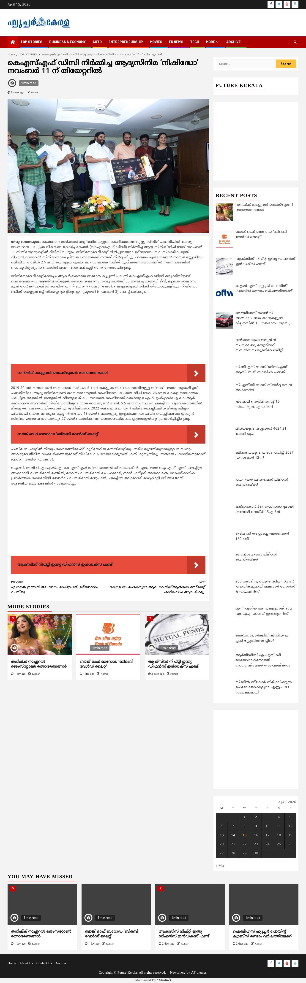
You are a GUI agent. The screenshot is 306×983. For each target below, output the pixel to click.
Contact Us (44, 963)
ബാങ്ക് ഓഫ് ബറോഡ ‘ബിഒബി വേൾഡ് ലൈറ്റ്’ (106, 664)
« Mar (220, 866)
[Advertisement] (108, 330)
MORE (210, 42)
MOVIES (156, 42)
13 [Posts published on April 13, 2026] (222, 835)
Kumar (34, 93)
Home (12, 963)
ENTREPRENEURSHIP (126, 42)
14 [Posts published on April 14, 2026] (233, 835)
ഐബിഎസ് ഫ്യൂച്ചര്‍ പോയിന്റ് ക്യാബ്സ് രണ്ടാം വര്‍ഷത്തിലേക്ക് (262, 934)
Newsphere (177, 973)
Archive (233, 42)
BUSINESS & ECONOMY (67, 42)
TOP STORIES (31, 42)
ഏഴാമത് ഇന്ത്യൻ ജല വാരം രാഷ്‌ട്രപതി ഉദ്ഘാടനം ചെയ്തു (59, 587)
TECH (194, 42)
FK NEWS (176, 42)
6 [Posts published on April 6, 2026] (222, 826)
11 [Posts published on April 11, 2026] (279, 826)
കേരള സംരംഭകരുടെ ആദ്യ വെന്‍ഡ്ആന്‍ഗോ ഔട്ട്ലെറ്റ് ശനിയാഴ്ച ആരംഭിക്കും (157, 587)
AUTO (97, 42)
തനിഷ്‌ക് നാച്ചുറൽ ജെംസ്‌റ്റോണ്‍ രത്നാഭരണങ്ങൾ (39, 664)
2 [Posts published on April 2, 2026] (256, 817)
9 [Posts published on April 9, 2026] (256, 826)
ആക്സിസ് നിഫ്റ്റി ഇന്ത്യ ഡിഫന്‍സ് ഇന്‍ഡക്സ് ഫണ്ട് (173, 664)
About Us (26, 963)
